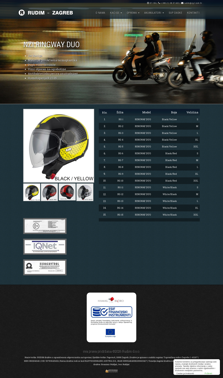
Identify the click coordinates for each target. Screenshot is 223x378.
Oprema (133, 12)
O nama (100, 12)
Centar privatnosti (185, 373)
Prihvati (208, 373)
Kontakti (193, 12)
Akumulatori (154, 12)
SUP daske (175, 12)
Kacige (116, 12)
